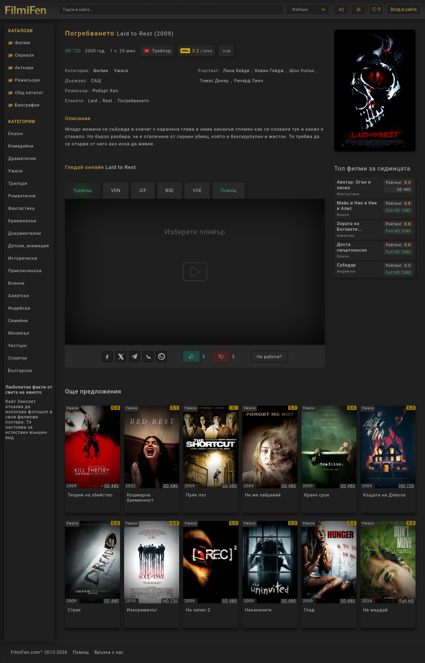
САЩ (96, 80)
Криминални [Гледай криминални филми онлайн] (22, 220)
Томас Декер (214, 80)
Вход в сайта (404, 9)
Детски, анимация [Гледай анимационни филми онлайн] (28, 245)
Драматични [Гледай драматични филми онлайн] (22, 158)
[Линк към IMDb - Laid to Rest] (196, 50)
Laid (92, 100)
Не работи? (269, 356)
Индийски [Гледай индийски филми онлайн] (19, 308)
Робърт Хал (105, 90)
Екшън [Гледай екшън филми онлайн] (15, 133)
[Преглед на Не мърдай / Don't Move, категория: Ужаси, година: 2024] (388, 574)
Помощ (81, 652)
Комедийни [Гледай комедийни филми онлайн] (21, 146)
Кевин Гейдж (269, 70)
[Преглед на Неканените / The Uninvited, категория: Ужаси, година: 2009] (269, 574)
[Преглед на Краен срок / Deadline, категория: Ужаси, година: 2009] (328, 459)
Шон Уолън (301, 70)
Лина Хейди (236, 70)
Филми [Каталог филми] (19, 42)
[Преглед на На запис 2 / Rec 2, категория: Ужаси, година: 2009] (210, 574)
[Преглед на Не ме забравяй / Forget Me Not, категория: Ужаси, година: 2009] (269, 459)
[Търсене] (171, 9)
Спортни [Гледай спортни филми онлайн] (17, 358)
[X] (120, 356)
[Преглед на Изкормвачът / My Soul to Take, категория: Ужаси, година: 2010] (151, 574)
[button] (340, 9)
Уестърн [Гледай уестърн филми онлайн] (17, 345)
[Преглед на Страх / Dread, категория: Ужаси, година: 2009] (92, 574)
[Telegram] (134, 356)
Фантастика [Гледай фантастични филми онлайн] (21, 208)
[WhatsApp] (161, 356)
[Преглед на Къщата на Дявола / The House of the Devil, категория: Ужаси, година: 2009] (388, 459)
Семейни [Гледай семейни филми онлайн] (18, 320)
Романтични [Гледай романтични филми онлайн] (22, 195)
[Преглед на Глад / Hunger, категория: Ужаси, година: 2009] (328, 574)
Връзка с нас (109, 652)
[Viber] (148, 356)
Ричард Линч (248, 80)
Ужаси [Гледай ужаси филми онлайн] (15, 171)
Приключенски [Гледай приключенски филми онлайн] (25, 270)
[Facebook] (107, 356)
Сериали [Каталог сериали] (21, 55)
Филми (100, 70)
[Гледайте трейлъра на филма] (157, 50)
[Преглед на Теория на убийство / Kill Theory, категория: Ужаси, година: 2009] (92, 459)
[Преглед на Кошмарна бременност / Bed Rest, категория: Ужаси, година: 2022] (151, 459)
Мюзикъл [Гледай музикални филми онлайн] (18, 333)
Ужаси (121, 70)
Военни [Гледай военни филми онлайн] (16, 283)
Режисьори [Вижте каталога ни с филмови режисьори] (24, 80)
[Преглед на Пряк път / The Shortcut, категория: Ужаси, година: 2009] (210, 459)
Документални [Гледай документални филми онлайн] (24, 233)
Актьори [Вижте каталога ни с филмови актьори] (21, 67)
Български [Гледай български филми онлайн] (20, 370)
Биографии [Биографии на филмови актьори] (24, 105)
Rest (107, 100)
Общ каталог (26, 92)
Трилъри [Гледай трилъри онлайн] (17, 184)
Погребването (133, 100)
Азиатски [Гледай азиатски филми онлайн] (18, 295)
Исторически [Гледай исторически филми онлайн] (22, 258)
